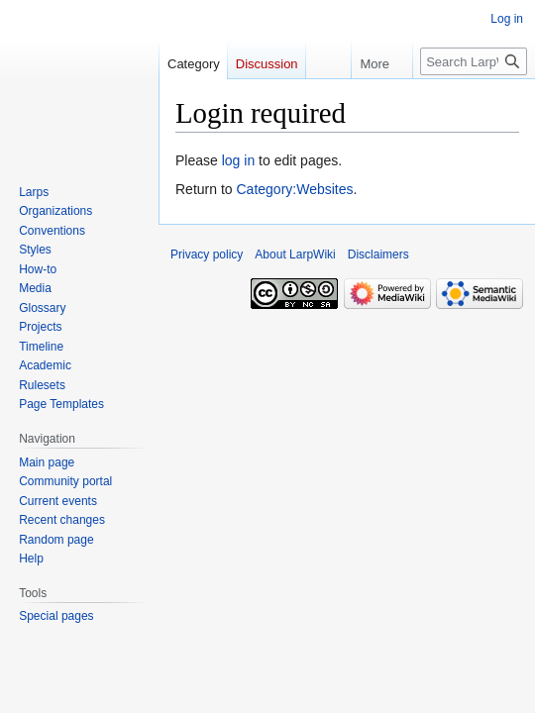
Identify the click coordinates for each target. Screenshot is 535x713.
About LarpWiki (295, 254)
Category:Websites (294, 189)
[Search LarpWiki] (473, 61)
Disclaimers (378, 254)
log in (238, 160)
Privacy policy (206, 254)
